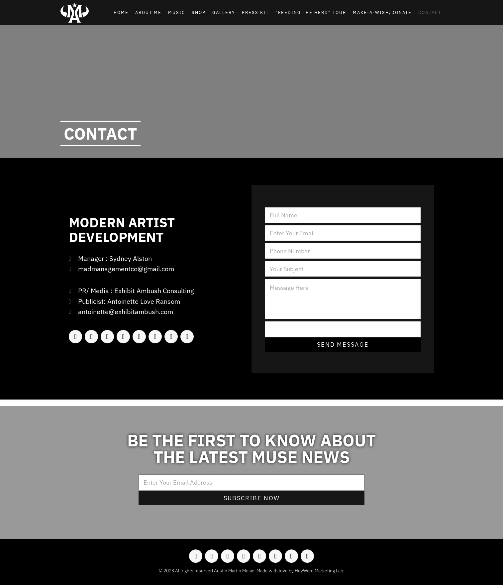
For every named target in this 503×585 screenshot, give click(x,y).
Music (176, 12)
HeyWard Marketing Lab (319, 571)
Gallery (223, 12)
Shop (199, 12)
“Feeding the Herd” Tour (310, 12)
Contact (429, 12)
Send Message (343, 344)
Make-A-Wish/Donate (382, 12)
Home (121, 12)
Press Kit (255, 12)
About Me (148, 12)
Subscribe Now (252, 498)
